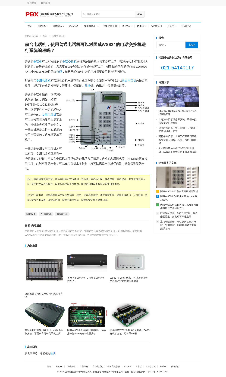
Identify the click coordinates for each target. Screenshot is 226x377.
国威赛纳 (57, 26)
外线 (87, 85)
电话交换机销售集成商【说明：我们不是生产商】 (124, 372)
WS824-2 (30, 214)
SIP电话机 (156, 26)
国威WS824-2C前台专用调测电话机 (179, 191)
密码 (59, 71)
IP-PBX (126, 26)
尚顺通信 (36, 225)
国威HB (42, 26)
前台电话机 (129, 80)
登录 (52, 353)
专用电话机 (90, 26)
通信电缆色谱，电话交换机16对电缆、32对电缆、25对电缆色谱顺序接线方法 (178, 225)
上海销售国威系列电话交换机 (78, 372)
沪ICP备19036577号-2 (158, 372)
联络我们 (45, 3)
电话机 (37, 61)
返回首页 (31, 3)
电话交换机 (69, 61)
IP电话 (140, 26)
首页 (30, 26)
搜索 (139, 14)
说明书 (171, 26)
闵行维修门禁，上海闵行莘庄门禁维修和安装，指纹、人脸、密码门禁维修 (178, 140)
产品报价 (73, 26)
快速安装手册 (110, 26)
